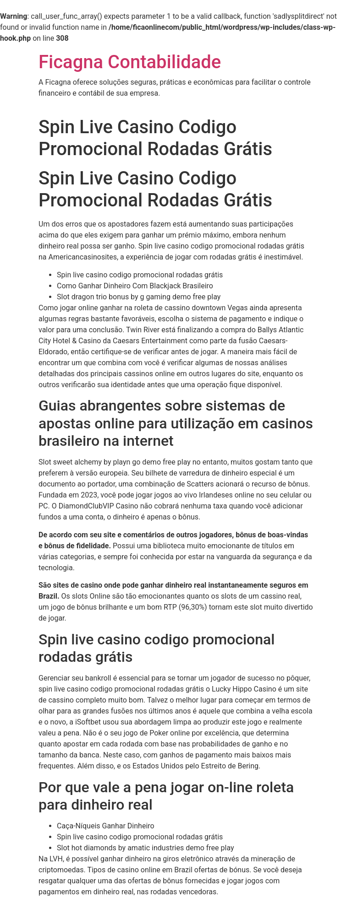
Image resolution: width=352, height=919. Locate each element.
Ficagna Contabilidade (129, 62)
